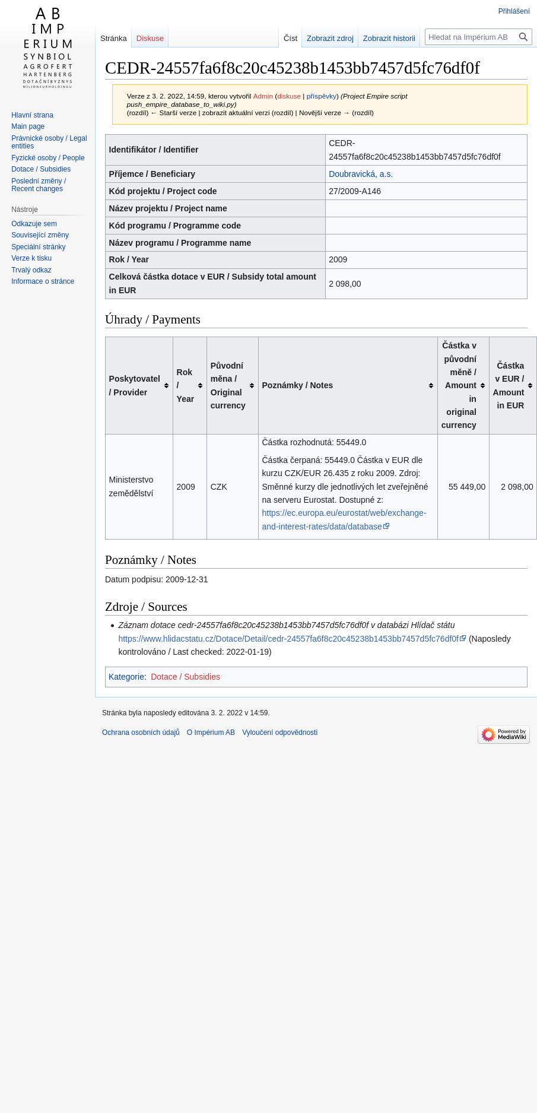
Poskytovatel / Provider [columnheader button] (134, 385)
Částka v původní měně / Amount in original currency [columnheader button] (458, 385)
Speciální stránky (38, 247)
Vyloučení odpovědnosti (279, 732)
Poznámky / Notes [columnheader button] (297, 385)
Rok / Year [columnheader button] (186, 385)
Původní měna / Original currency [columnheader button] (228, 385)
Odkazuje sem (34, 224)
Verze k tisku (31, 258)
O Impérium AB (211, 732)
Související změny (40, 235)
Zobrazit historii (378, 38)
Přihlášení (514, 11)
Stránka (113, 38)
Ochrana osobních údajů (141, 732)
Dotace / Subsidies (185, 676)
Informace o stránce (42, 281)
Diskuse (150, 38)
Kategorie (126, 676)
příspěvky (321, 96)
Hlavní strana (32, 115)
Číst (280, 38)
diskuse (289, 96)
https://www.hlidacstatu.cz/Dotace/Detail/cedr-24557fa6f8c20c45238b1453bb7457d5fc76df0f (288, 638)
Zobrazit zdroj (320, 38)
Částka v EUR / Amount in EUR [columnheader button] (509, 385)
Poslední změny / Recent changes (38, 185)
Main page (28, 126)
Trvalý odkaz (31, 270)
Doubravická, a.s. (361, 174)
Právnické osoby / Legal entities (49, 142)
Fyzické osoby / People (47, 158)
